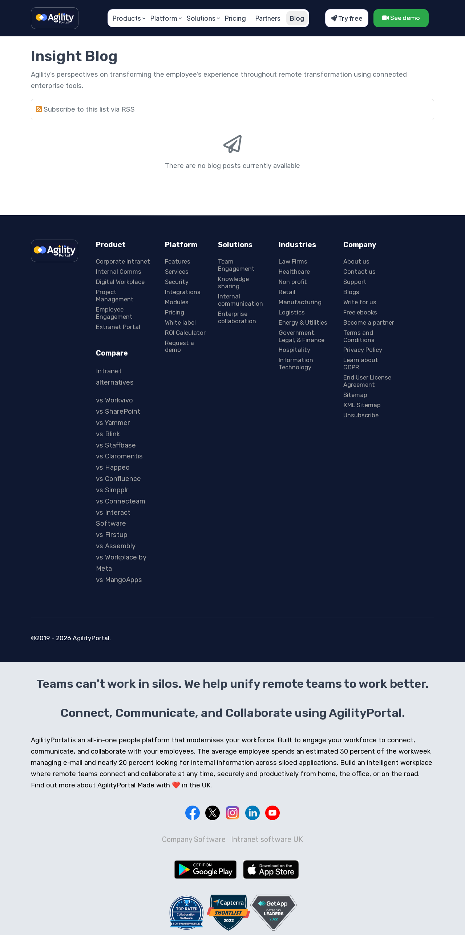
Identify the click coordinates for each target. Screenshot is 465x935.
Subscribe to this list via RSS (89, 109)
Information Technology (296, 363)
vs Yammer (113, 423)
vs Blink (108, 434)
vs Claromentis (119, 456)
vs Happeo (113, 467)
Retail (287, 292)
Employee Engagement (114, 313)
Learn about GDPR (360, 363)
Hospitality (294, 349)
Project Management (115, 295)
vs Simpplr (112, 490)
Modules (177, 302)
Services (177, 271)
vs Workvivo (114, 400)
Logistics (292, 312)
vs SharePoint (118, 412)
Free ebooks (360, 312)
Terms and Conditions (359, 336)
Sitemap (355, 394)
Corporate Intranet (123, 261)
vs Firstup (112, 535)
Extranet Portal (118, 326)
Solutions (201, 18)
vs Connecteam (120, 501)
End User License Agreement (367, 381)
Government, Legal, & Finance (301, 336)
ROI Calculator (185, 332)
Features (177, 261)
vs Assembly (116, 546)
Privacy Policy (362, 349)
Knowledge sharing (233, 282)
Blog (297, 18)
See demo (401, 17)
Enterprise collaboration (237, 317)
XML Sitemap (362, 405)
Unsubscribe (361, 415)
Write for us (359, 302)
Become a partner (368, 322)
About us (356, 261)
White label (180, 322)
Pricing (235, 18)
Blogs (351, 292)
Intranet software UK (267, 839)
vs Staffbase (116, 445)
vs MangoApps (119, 580)
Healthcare (294, 271)
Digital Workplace (120, 281)
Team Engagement (236, 265)
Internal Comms (118, 271)
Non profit (293, 281)
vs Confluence (118, 479)
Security (177, 281)
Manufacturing (300, 302)
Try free (347, 18)
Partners (267, 18)
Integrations (183, 292)
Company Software (194, 839)
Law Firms (293, 261)
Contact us (359, 271)
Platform (163, 18)
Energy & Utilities (303, 322)
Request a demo (179, 346)
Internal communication (240, 300)
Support (355, 281)
